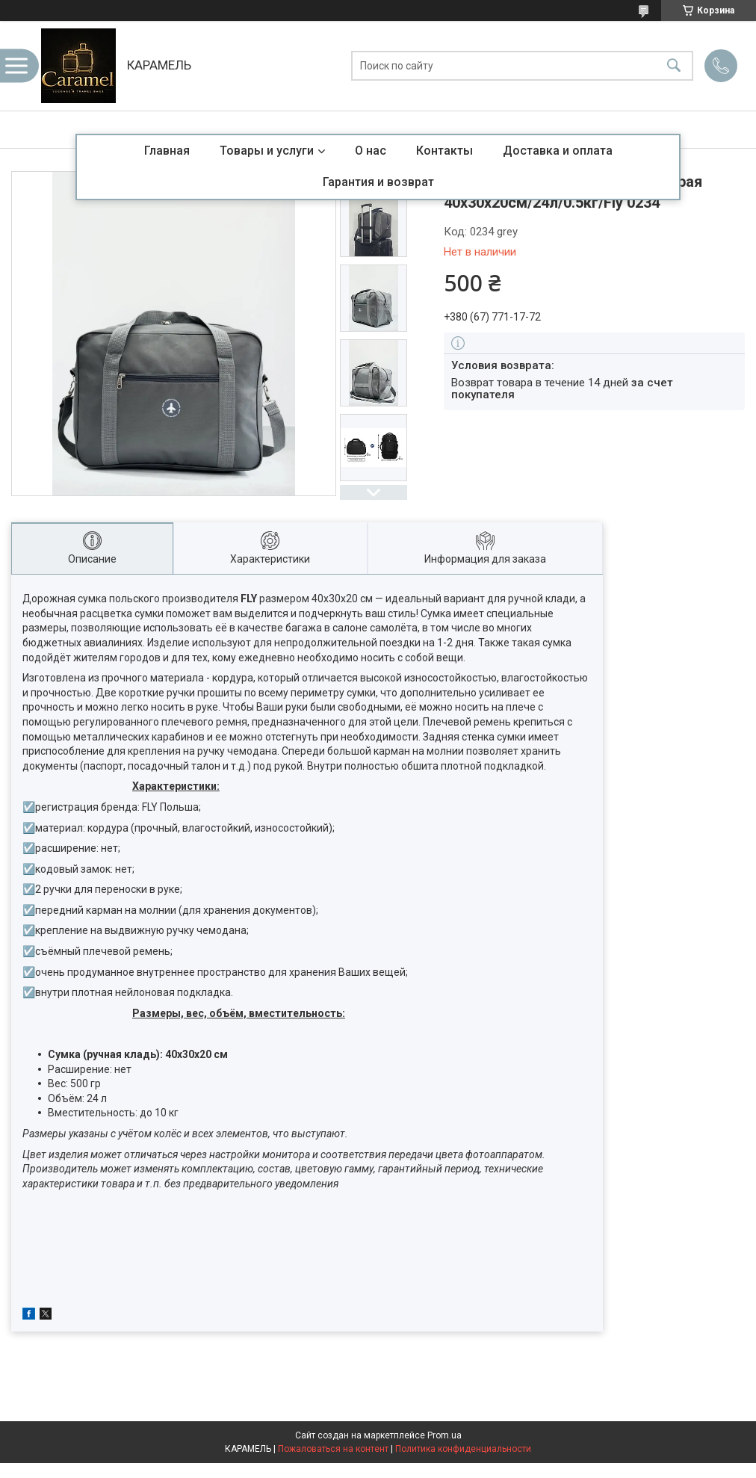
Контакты (444, 150)
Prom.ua (444, 1435)
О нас (370, 150)
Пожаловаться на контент (333, 1449)
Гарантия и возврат (378, 182)
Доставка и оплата (558, 150)
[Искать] (674, 66)
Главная (167, 150)
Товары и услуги (267, 150)
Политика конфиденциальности (463, 1449)
